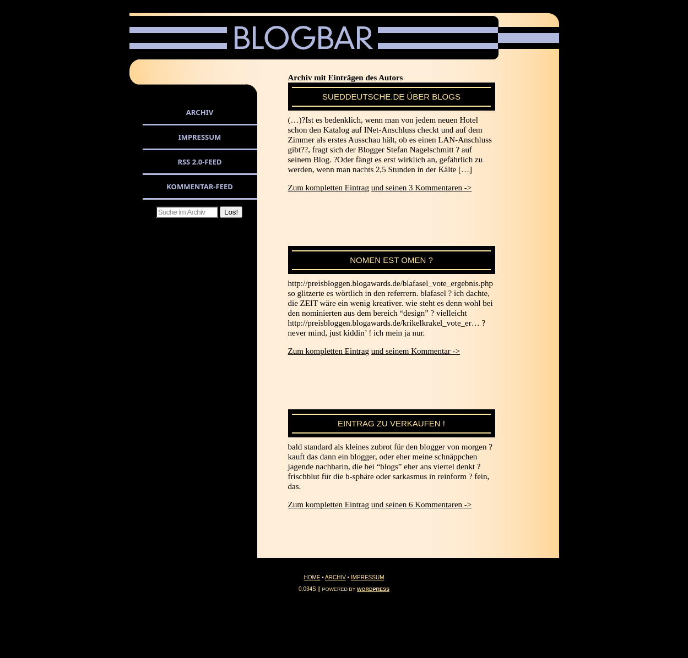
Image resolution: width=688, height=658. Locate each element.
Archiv (199, 112)
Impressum (199, 137)
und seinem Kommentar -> (415, 351)
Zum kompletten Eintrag (328, 187)
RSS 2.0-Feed (199, 162)
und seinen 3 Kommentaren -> (421, 187)
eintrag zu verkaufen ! (391, 423)
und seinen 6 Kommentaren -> (421, 504)
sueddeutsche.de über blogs (391, 96)
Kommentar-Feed (199, 186)
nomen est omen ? (391, 260)
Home (312, 577)
